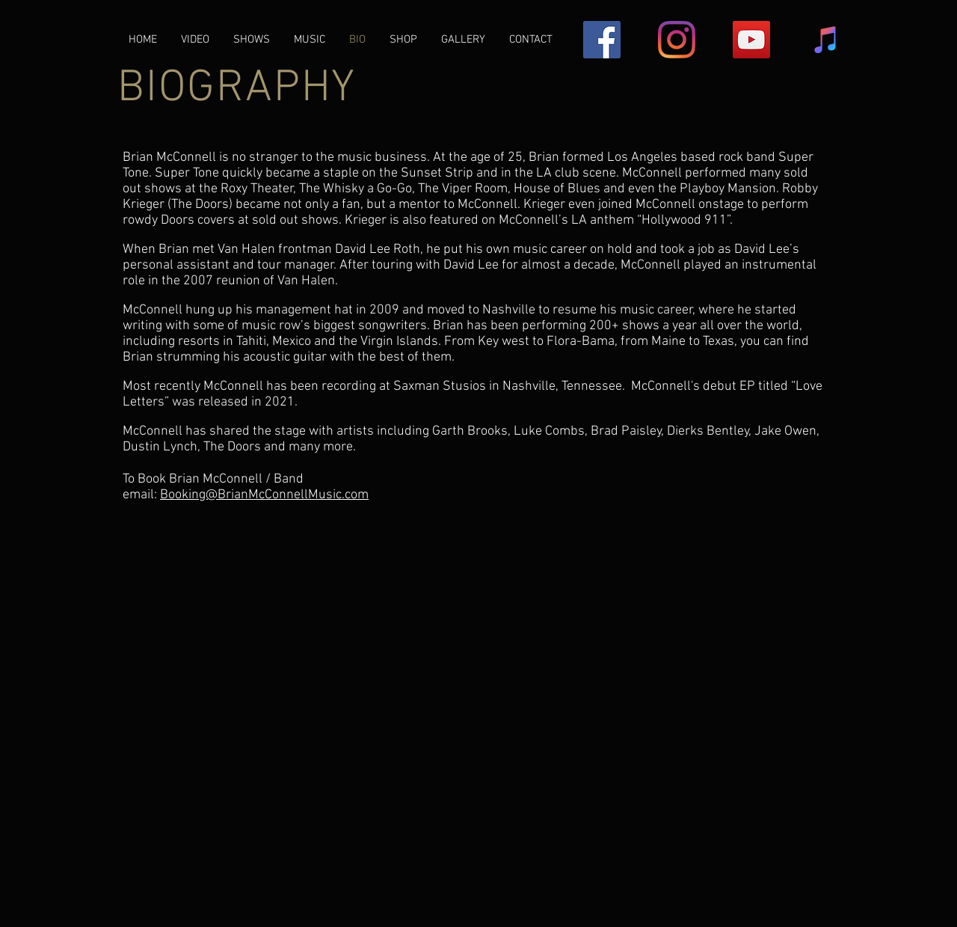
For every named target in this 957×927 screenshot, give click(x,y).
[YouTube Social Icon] (751, 39)
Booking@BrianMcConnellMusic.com (264, 495)
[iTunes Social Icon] (826, 39)
